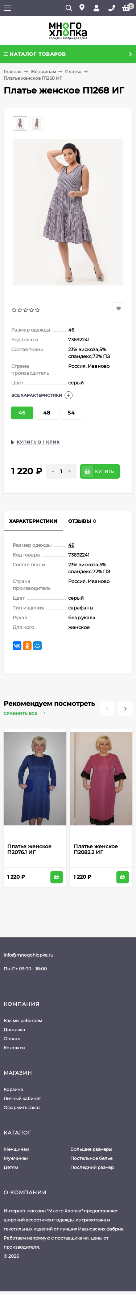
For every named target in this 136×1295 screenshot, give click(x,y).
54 (71, 412)
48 (46, 412)
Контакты (14, 1047)
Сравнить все (24, 713)
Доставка (14, 1029)
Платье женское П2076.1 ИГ (29, 849)
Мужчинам (16, 1158)
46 (71, 330)
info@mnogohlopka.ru (28, 955)
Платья (73, 71)
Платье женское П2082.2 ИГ (96, 849)
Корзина (13, 1089)
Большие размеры (91, 1149)
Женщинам (43, 71)
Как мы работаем (23, 1020)
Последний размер (92, 1167)
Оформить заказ (22, 1107)
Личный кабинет (22, 1098)
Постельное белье (91, 1158)
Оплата (12, 1038)
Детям (11, 1167)
